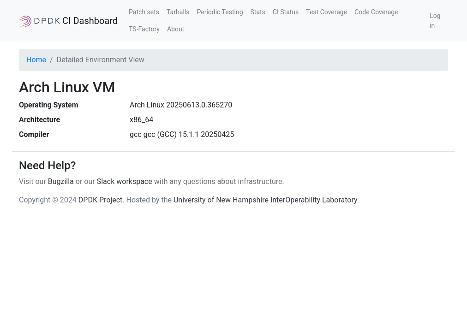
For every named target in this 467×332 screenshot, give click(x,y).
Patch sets (144, 12)
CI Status (286, 12)
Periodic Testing (220, 12)
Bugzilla (61, 181)
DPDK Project (100, 200)
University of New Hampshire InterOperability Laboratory (265, 200)
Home (36, 59)
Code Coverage (376, 12)
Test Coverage (326, 12)
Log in (435, 20)
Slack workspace (124, 181)
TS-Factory (144, 29)
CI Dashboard (68, 21)
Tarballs (178, 12)
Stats (258, 12)
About (175, 29)
